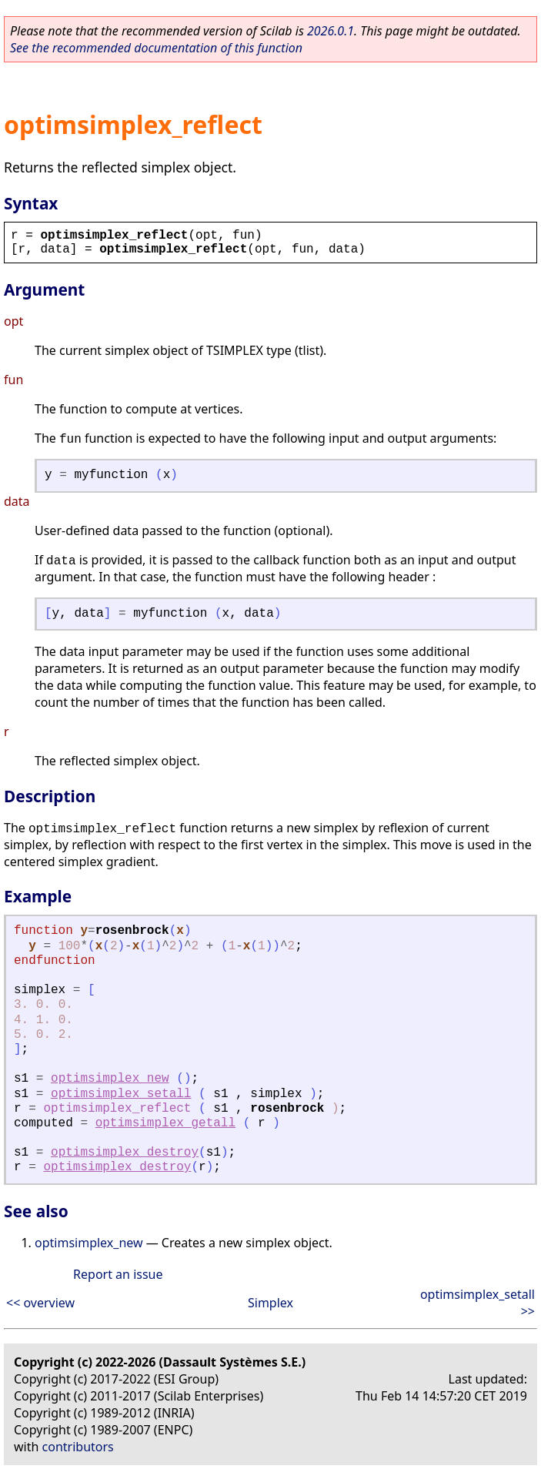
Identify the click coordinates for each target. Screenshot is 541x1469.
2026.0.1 (330, 30)
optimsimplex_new (110, 1079)
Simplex (270, 1302)
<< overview (40, 1302)
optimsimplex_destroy (125, 1152)
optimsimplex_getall (165, 1123)
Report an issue (117, 1274)
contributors (78, 1446)
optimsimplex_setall (121, 1094)
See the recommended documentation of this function (156, 47)
